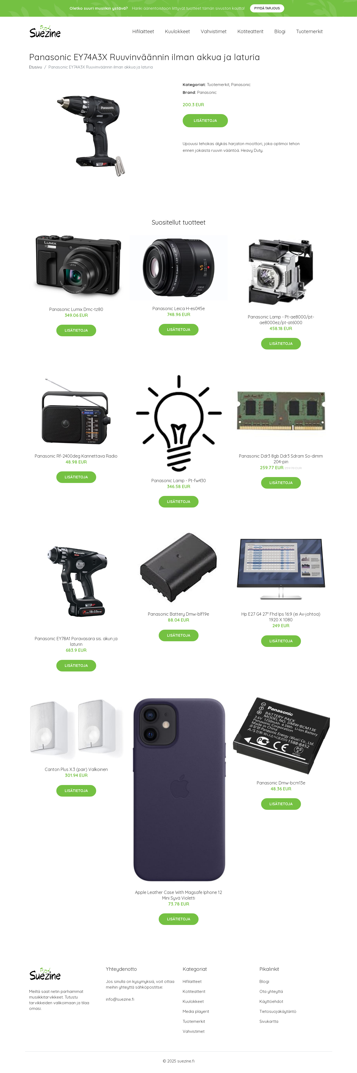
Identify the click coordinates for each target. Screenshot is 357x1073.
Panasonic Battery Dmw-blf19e (178, 617)
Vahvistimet (214, 33)
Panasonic (241, 87)
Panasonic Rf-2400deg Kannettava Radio (76, 458)
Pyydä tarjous (267, 8)
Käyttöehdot (271, 1004)
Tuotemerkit (309, 33)
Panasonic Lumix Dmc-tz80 (76, 312)
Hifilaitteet (143, 33)
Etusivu (35, 69)
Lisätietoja (205, 123)
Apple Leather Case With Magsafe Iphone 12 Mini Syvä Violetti (178, 897)
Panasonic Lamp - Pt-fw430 (178, 483)
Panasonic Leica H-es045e (178, 311)
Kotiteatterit (250, 33)
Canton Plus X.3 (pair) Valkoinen (76, 772)
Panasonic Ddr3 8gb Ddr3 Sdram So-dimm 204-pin (281, 461)
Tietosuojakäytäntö (277, 1014)
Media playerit (196, 1014)
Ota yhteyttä (271, 994)
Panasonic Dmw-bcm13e (281, 785)
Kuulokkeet (177, 33)
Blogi (279, 33)
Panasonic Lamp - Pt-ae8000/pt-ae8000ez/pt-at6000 (281, 322)
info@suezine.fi (120, 1002)
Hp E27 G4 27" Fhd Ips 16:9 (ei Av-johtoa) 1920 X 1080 (280, 619)
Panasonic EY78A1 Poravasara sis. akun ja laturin (76, 644)
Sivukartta (268, 1024)
